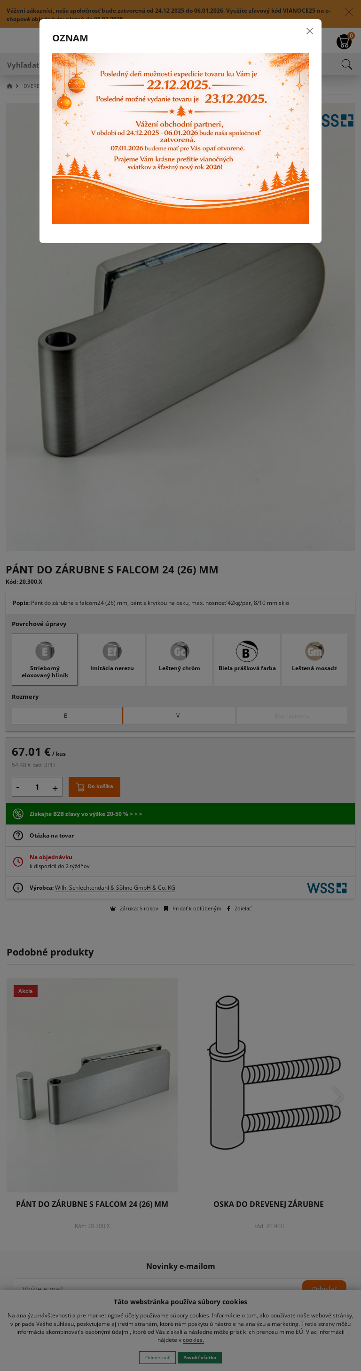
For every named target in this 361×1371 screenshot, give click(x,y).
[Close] (309, 31)
